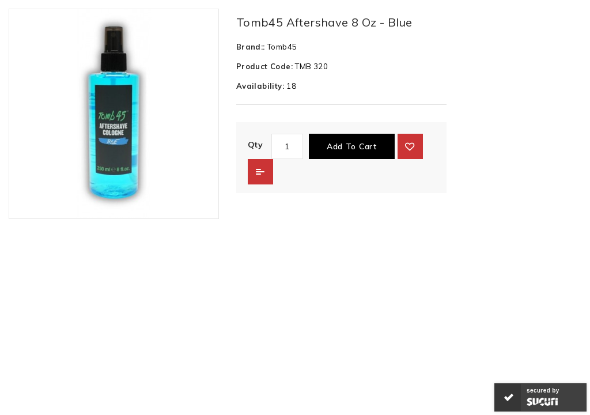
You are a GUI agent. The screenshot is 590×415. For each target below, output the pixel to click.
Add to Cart (352, 146)
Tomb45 (282, 46)
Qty (255, 144)
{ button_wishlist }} (410, 146)
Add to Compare (260, 171)
